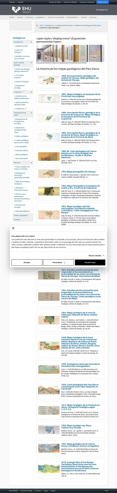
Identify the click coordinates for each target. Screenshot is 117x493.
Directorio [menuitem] (93, 17)
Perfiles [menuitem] (11, 17)
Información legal (26, 491)
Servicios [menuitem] (84, 17)
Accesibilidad (13, 491)
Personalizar (59, 262)
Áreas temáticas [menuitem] (72, 17)
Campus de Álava (55, 2)
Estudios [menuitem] (20, 17)
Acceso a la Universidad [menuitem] (56, 17)
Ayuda (53, 491)
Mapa (46, 491)
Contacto (38, 491)
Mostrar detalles (95, 255)
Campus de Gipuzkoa (87, 2)
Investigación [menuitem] (40, 17)
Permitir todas (90, 262)
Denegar (27, 262)
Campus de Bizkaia (70, 2)
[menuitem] (12, 2)
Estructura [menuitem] (29, 17)
